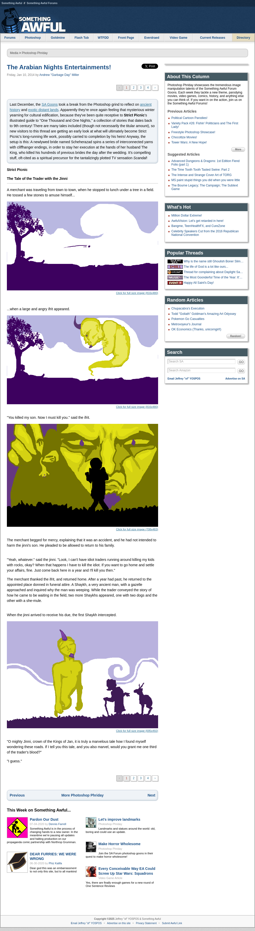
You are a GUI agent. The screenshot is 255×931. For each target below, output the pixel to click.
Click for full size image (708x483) (82, 477)
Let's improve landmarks (119, 819)
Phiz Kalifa (55, 863)
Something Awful (12, 3)
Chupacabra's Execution (188, 308)
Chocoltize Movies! (184, 137)
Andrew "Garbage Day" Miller (59, 75)
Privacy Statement (146, 923)
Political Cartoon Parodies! (189, 118)
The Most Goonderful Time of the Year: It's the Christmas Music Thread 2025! (214, 277)
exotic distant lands (43, 110)
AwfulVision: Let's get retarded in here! (197, 221)
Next (151, 795)
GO (241, 362)
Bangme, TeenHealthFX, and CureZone (198, 226)
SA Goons (50, 104)
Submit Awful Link (172, 923)
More (238, 149)
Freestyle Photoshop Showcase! (193, 132)
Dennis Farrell (57, 824)
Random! (235, 336)
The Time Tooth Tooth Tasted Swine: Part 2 (200, 169)
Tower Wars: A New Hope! (189, 142)
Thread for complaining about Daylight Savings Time (214, 272)
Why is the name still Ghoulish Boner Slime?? (214, 261)
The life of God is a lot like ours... (206, 266)
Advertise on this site (119, 923)
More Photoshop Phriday (82, 795)
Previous (17, 795)
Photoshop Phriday (34, 53)
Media (14, 53)
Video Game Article (110, 878)
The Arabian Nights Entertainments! (59, 67)
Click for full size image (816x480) (82, 247)
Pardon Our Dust (44, 819)
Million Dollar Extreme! (186, 215)
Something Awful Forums (42, 3)
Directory (243, 37)
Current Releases (212, 37)
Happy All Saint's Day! (199, 283)
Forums (10, 37)
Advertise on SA (235, 378)
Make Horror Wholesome (119, 844)
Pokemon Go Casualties (187, 319)
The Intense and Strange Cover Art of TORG (201, 175)
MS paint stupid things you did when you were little (205, 180)
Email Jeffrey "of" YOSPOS (184, 378)
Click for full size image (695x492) (82, 676)
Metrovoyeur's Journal (186, 324)
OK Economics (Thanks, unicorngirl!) (196, 329)
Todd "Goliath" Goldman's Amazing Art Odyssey (203, 314)
